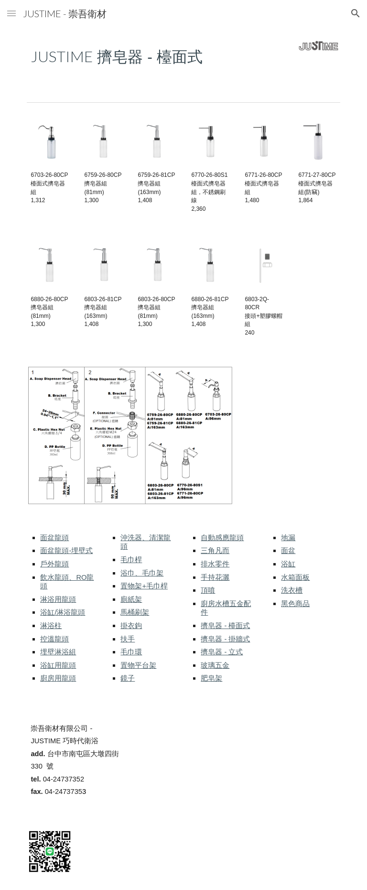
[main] (143, 55)
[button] (11, 13)
